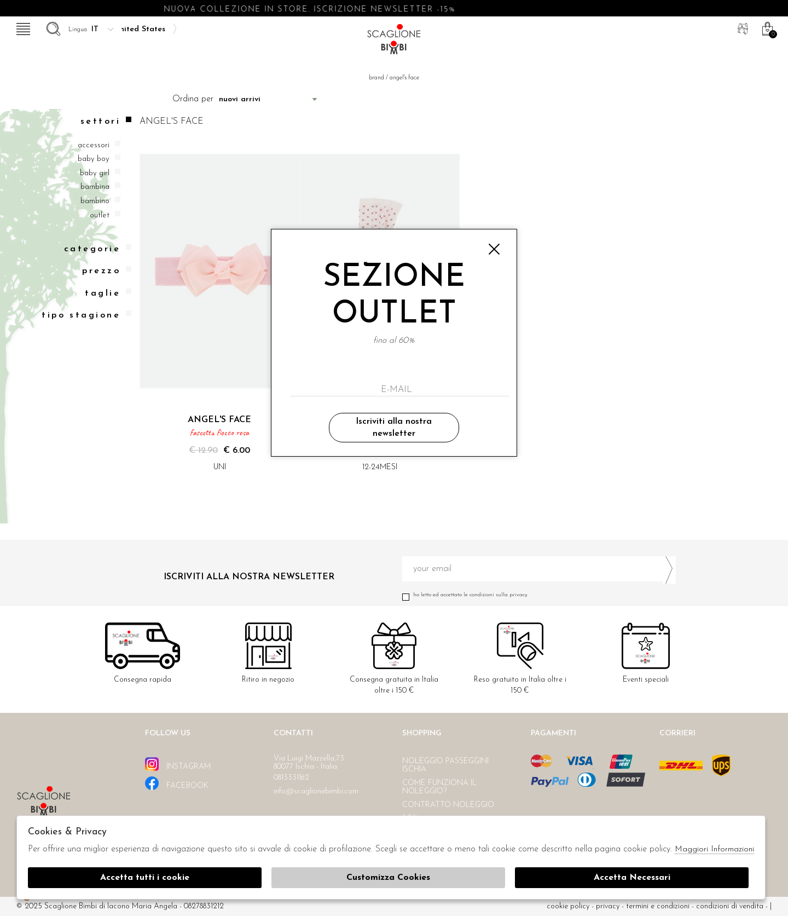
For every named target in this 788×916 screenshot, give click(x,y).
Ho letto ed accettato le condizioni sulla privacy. (539, 595)
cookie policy (568, 906)
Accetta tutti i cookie (144, 877)
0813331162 (291, 778)
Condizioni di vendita (729, 906)
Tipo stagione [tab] (86, 315)
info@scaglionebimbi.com (316, 791)
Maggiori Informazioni (714, 849)
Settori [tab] (105, 121)
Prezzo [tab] (106, 270)
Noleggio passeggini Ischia (445, 765)
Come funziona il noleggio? (439, 787)
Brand (377, 78)
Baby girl (94, 173)
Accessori (93, 145)
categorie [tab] (97, 249)
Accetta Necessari (632, 877)
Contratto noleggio (448, 805)
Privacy (607, 906)
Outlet (99, 215)
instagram (178, 764)
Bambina (94, 187)
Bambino (94, 201)
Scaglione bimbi (394, 42)
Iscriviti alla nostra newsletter (394, 427)
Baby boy (93, 159)
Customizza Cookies (388, 877)
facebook (176, 783)
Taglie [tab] (108, 293)
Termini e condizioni (658, 906)
